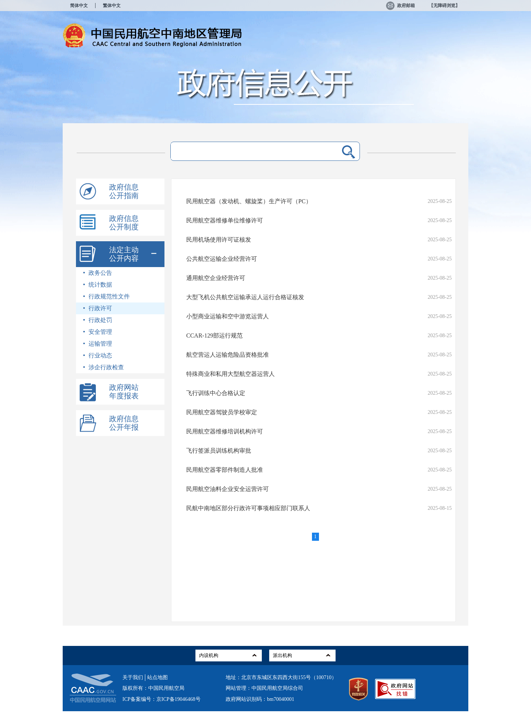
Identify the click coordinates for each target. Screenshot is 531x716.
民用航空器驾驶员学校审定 (221, 412)
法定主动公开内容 (124, 254)
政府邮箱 (400, 5)
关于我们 (132, 677)
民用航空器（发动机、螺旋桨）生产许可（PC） (249, 201)
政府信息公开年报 (124, 423)
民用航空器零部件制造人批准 (224, 470)
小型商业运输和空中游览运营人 (227, 316)
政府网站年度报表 (124, 391)
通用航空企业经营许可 (215, 278)
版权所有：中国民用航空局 (153, 688)
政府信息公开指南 (124, 191)
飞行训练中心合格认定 (215, 393)
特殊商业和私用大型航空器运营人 (230, 374)
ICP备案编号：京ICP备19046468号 (161, 699)
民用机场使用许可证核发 (218, 239)
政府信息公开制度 (124, 222)
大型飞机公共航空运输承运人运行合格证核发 (245, 297)
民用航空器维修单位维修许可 (224, 220)
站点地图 (157, 677)
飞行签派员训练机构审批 (218, 450)
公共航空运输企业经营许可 (221, 259)
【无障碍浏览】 (444, 5)
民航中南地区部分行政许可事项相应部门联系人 (248, 508)
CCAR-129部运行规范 (214, 335)
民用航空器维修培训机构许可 (224, 431)
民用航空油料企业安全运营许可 (227, 489)
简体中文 (79, 5)
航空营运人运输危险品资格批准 (227, 355)
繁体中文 (112, 5)
